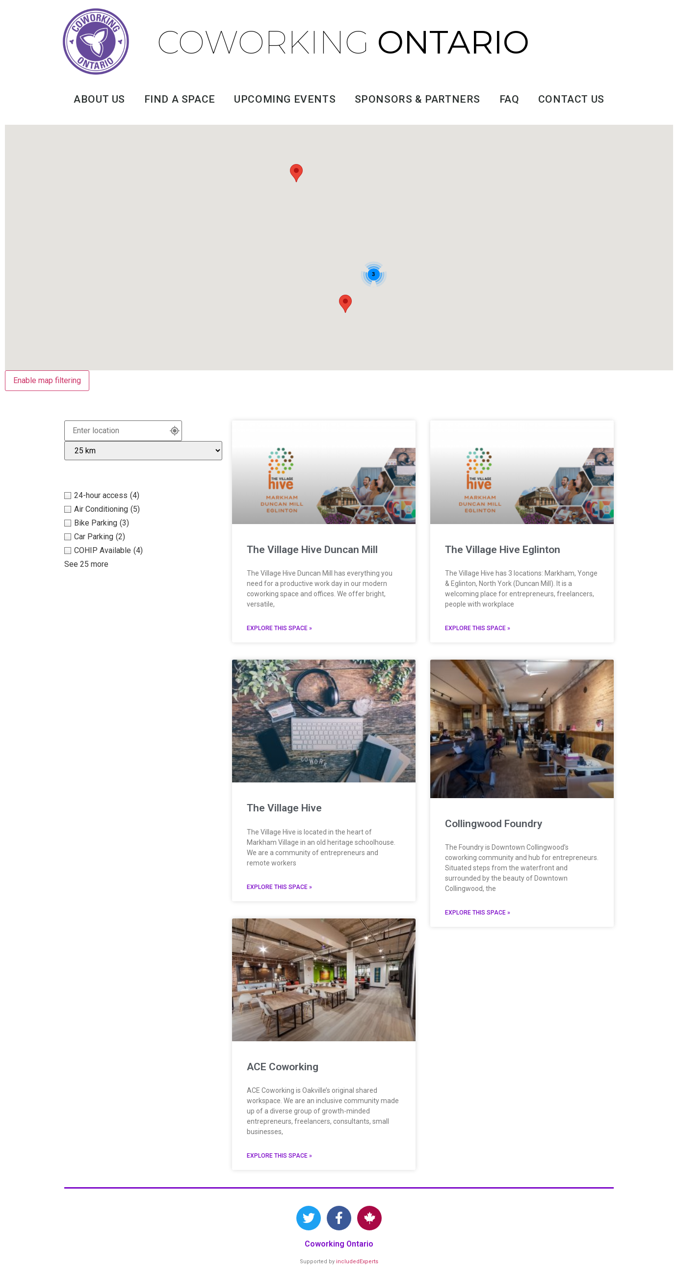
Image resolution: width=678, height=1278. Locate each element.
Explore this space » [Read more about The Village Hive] (279, 887)
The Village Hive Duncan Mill (312, 550)
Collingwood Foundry (493, 824)
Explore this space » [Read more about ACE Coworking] (279, 1155)
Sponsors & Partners (417, 99)
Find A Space (179, 99)
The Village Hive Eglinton (502, 550)
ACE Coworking (282, 1067)
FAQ (509, 99)
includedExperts (357, 1261)
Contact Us (571, 99)
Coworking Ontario (339, 1244)
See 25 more (86, 564)
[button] (296, 173)
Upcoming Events (285, 99)
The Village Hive (284, 808)
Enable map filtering (47, 380)
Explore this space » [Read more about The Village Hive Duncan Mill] (279, 628)
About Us (99, 99)
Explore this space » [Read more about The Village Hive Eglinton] (477, 628)
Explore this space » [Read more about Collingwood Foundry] (477, 912)
